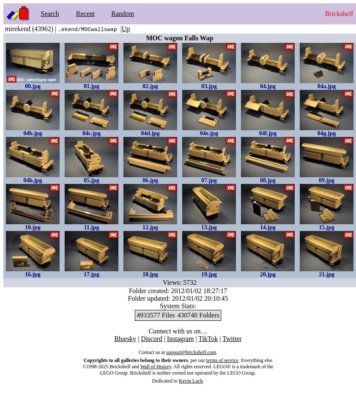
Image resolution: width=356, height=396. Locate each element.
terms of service (222, 360)
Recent (85, 13)
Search (50, 13)
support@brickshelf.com (191, 352)
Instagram (180, 338)
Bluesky (125, 338)
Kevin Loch (191, 381)
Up (126, 28)
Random (122, 13)
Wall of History (155, 367)
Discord (151, 338)
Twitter (232, 338)
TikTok (208, 338)
